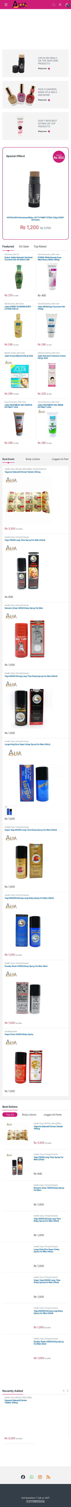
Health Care (9, 469)
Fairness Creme (44, 353)
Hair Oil (16, 254)
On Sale (24, 246)
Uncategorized (11, 1031)
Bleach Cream (10, 353)
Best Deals (8, 459)
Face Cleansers (44, 254)
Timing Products (39, 469)
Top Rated (40, 246)
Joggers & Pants (61, 459)
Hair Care (8, 254)
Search (53, 4)
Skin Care (55, 254)
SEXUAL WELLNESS (23, 469)
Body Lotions (33, 459)
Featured (8, 246)
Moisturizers (10, 304)
